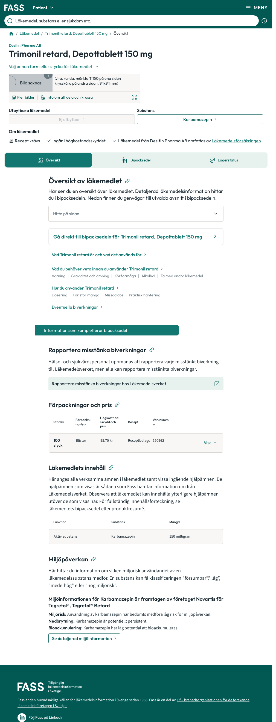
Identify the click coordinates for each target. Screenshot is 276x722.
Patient (44, 7)
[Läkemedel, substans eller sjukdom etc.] (136, 20)
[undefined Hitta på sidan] (135, 214)
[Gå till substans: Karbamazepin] (200, 119)
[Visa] (210, 443)
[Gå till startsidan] (14, 7)
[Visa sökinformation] (264, 20)
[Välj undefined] (54, 66)
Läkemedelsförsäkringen (236, 140)
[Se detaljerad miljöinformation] (84, 638)
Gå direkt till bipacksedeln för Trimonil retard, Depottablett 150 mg (136, 236)
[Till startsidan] (11, 33)
